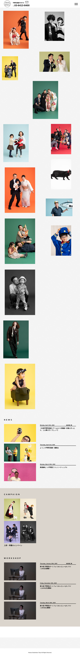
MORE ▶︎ (69, 425)
